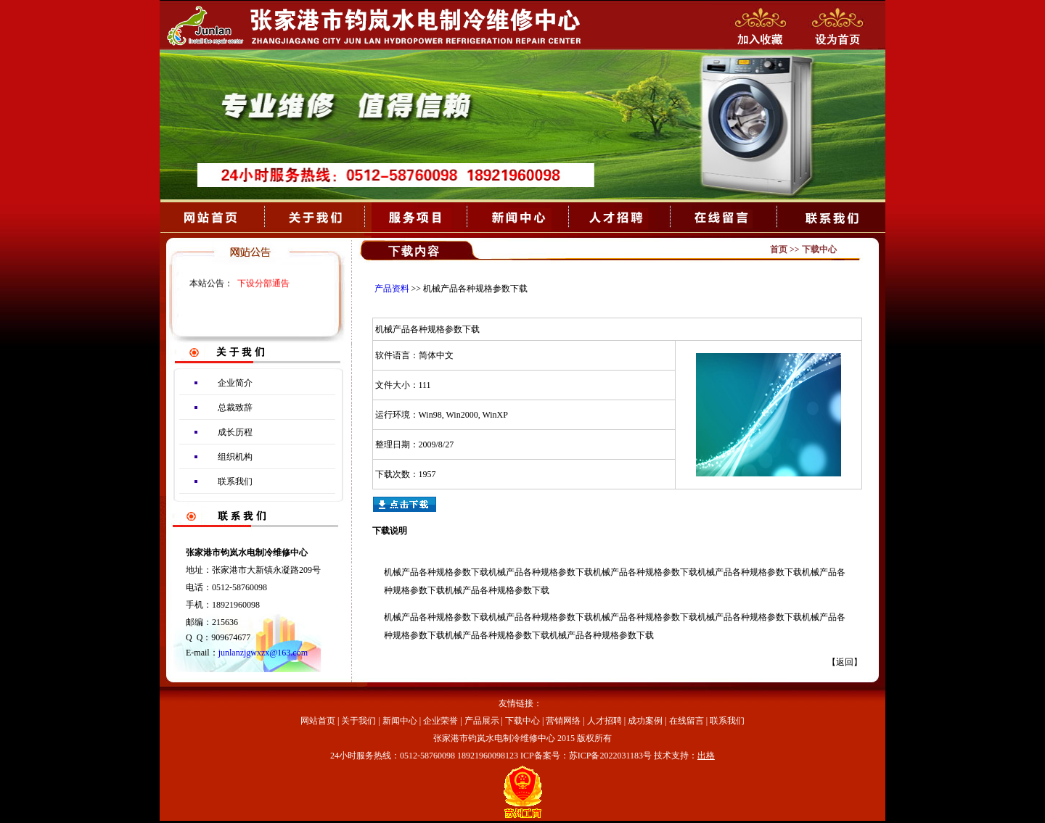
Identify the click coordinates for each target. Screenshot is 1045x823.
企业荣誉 (440, 721)
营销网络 (563, 721)
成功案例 (645, 721)
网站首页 (317, 721)
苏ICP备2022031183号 (610, 755)
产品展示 (481, 721)
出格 (706, 755)
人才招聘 (604, 721)
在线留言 (686, 721)
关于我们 (358, 721)
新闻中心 (399, 721)
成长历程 (235, 432)
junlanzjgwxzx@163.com (263, 653)
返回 (844, 662)
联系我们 (235, 481)
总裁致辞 (235, 407)
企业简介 (235, 383)
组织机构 (235, 457)
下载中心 (522, 721)
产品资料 (391, 289)
